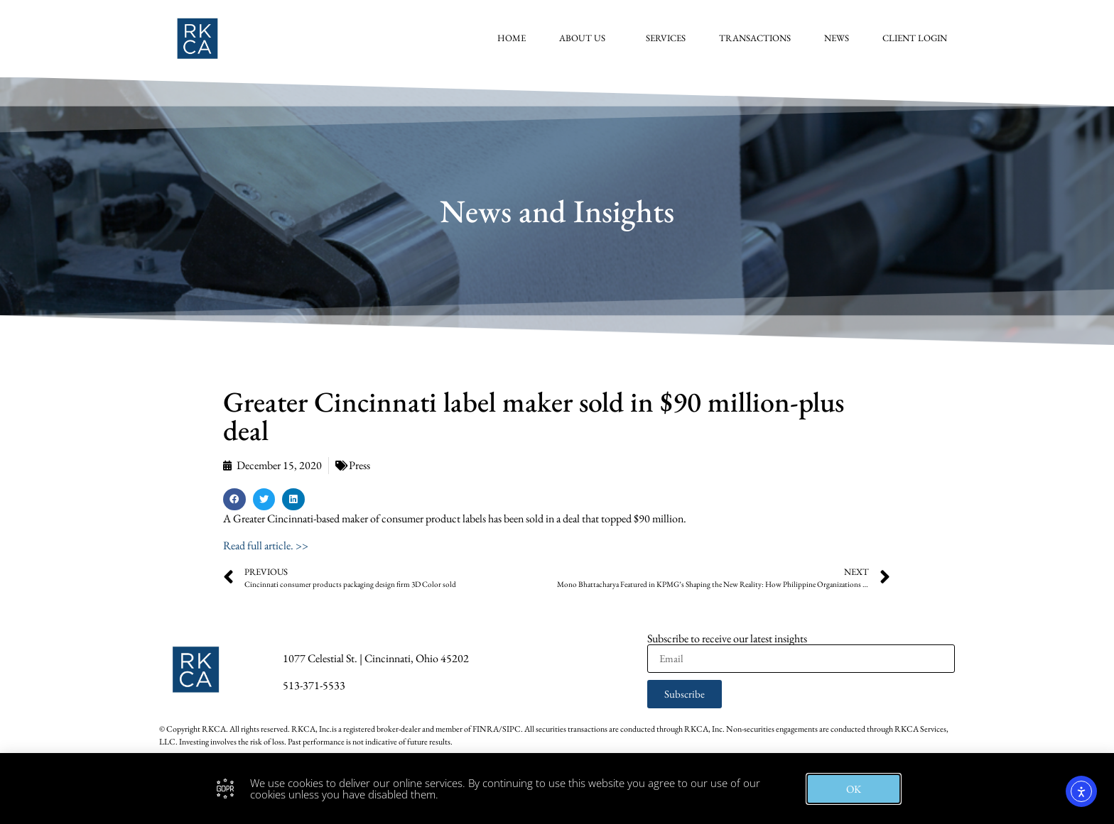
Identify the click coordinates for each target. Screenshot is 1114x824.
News (838, 38)
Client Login (917, 38)
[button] (234, 499)
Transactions (757, 38)
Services (668, 38)
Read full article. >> (265, 545)
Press (359, 465)
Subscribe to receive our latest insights (727, 638)
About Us (588, 38)
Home (513, 38)
